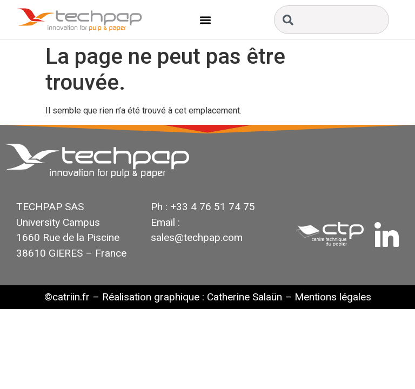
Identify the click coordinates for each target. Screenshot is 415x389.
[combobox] (331, 19)
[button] (206, 20)
